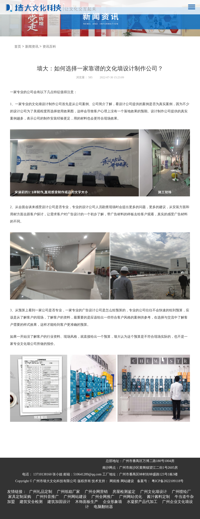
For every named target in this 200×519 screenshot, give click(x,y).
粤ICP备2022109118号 (167, 481)
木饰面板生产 (86, 502)
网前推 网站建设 (122, 481)
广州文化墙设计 (153, 492)
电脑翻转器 (103, 507)
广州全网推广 (102, 497)
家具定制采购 (19, 497)
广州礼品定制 (40, 492)
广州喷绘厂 (181, 492)
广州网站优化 (130, 497)
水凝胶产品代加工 (142, 502)
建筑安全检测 (31, 502)
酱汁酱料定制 (158, 497)
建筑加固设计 (58, 502)
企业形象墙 (112, 502)
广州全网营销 (96, 492)
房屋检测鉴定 (123, 492)
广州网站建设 (75, 497)
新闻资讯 (32, 46)
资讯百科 (49, 46)
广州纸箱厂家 (68, 492)
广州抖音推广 (47, 497)
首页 (17, 46)
